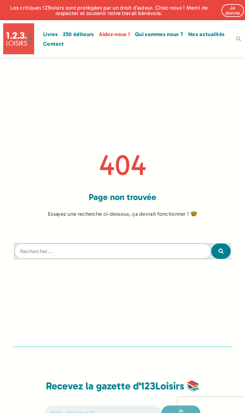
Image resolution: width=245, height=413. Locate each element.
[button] (238, 38)
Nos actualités (206, 34)
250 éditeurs (78, 34)
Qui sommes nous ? (159, 34)
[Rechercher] (220, 251)
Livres (50, 34)
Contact (53, 44)
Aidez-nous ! (114, 34)
